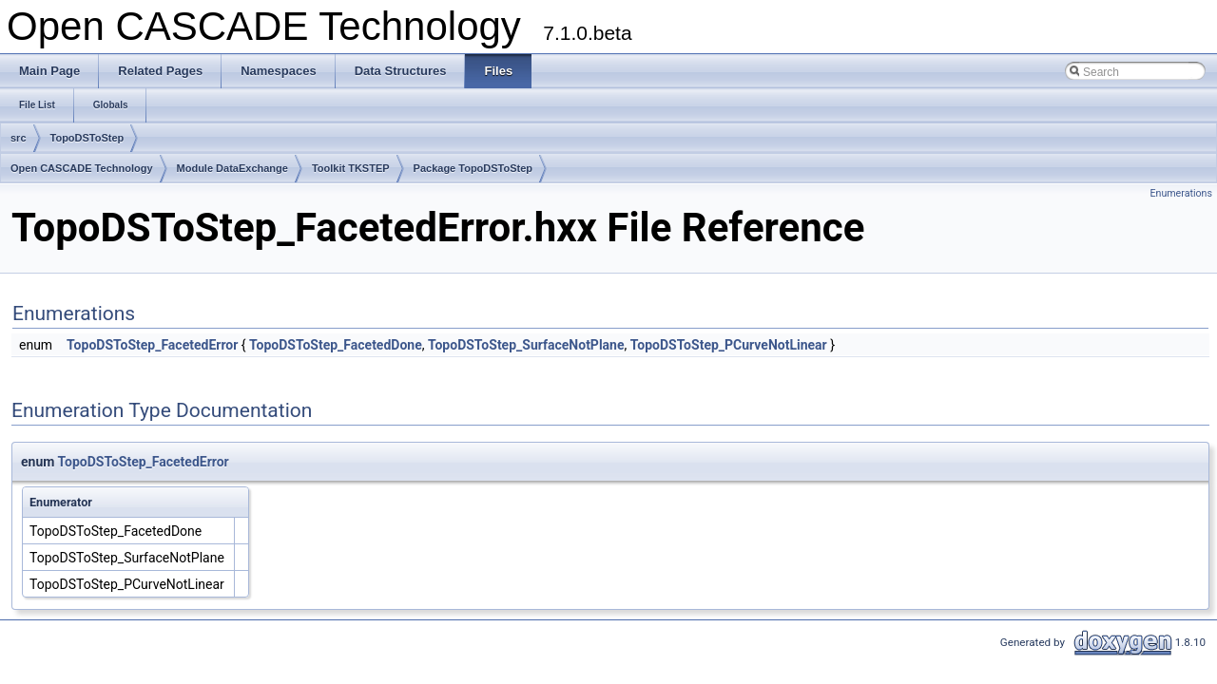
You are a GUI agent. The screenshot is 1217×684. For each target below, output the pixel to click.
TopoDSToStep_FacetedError (152, 344)
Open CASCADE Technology (81, 168)
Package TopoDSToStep (473, 168)
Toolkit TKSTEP (351, 168)
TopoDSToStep (87, 137)
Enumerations (1180, 193)
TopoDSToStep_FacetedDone (335, 344)
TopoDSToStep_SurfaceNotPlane (526, 344)
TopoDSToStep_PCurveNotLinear (728, 344)
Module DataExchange (232, 168)
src (18, 137)
